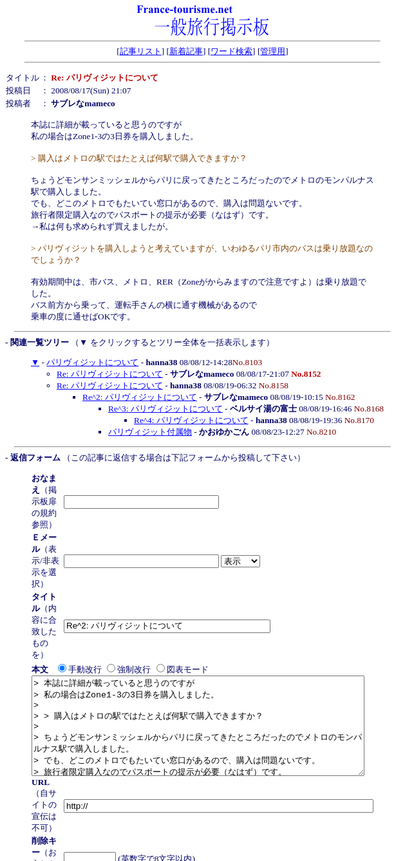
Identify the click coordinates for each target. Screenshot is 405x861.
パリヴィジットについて (92, 362)
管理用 (272, 51)
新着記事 (186, 51)
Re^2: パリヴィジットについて (139, 397)
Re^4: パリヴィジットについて (191, 420)
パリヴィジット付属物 (150, 432)
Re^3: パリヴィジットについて (165, 408)
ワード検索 (231, 51)
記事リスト (141, 51)
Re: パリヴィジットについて (110, 374)
